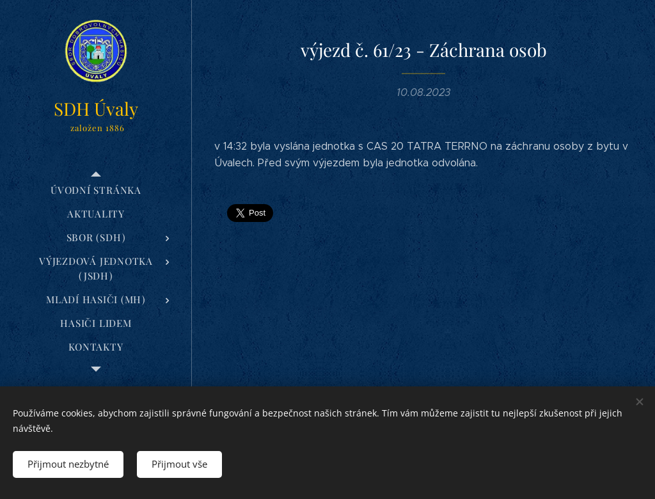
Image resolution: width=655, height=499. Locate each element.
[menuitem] (96, 190)
